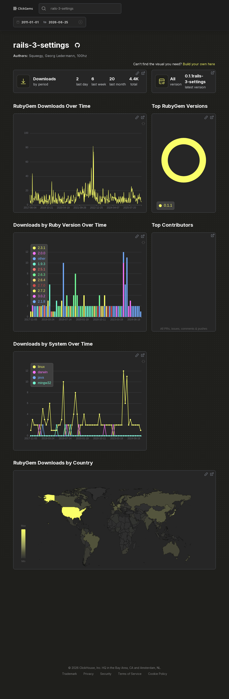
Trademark (69, 673)
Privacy (89, 673)
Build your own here (199, 64)
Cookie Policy (157, 673)
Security (105, 673)
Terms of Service (130, 673)
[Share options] (137, 73)
